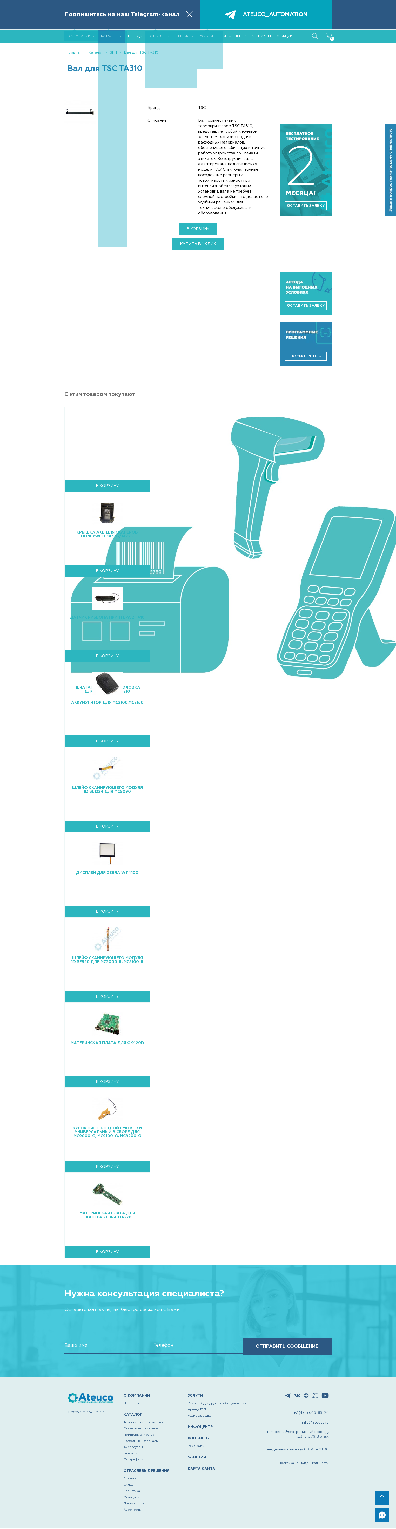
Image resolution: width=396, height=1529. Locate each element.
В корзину (198, 229)
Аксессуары (133, 1447)
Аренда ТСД (197, 1410)
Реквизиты (196, 1446)
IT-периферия (134, 1460)
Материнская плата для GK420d (107, 1043)
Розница (130, 1479)
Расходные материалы (141, 1441)
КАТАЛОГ (133, 1415)
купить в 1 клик (198, 244)
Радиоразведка (199, 1416)
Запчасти (130, 1454)
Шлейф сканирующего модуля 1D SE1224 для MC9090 (107, 790)
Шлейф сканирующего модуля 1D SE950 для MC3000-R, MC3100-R (107, 960)
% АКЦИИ (197, 1458)
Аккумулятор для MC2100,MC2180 (107, 703)
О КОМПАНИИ (137, 1396)
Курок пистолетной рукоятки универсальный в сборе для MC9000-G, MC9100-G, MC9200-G (107, 1132)
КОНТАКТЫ (199, 1439)
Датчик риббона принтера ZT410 (107, 617)
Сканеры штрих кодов (141, 1429)
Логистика (132, 1491)
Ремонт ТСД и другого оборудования (217, 1403)
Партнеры (131, 1403)
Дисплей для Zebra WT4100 (107, 873)
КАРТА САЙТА (201, 1469)
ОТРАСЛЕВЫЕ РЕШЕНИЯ (147, 1471)
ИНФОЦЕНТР (200, 1427)
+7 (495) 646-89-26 (311, 1413)
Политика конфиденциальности (304, 1463)
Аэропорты (133, 1510)
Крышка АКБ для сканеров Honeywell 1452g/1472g (107, 534)
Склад (128, 1485)
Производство (135, 1504)
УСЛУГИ (195, 1396)
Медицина (131, 1497)
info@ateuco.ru (315, 1423)
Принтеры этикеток (139, 1435)
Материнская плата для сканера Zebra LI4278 (107, 1215)
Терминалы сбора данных (143, 1422)
